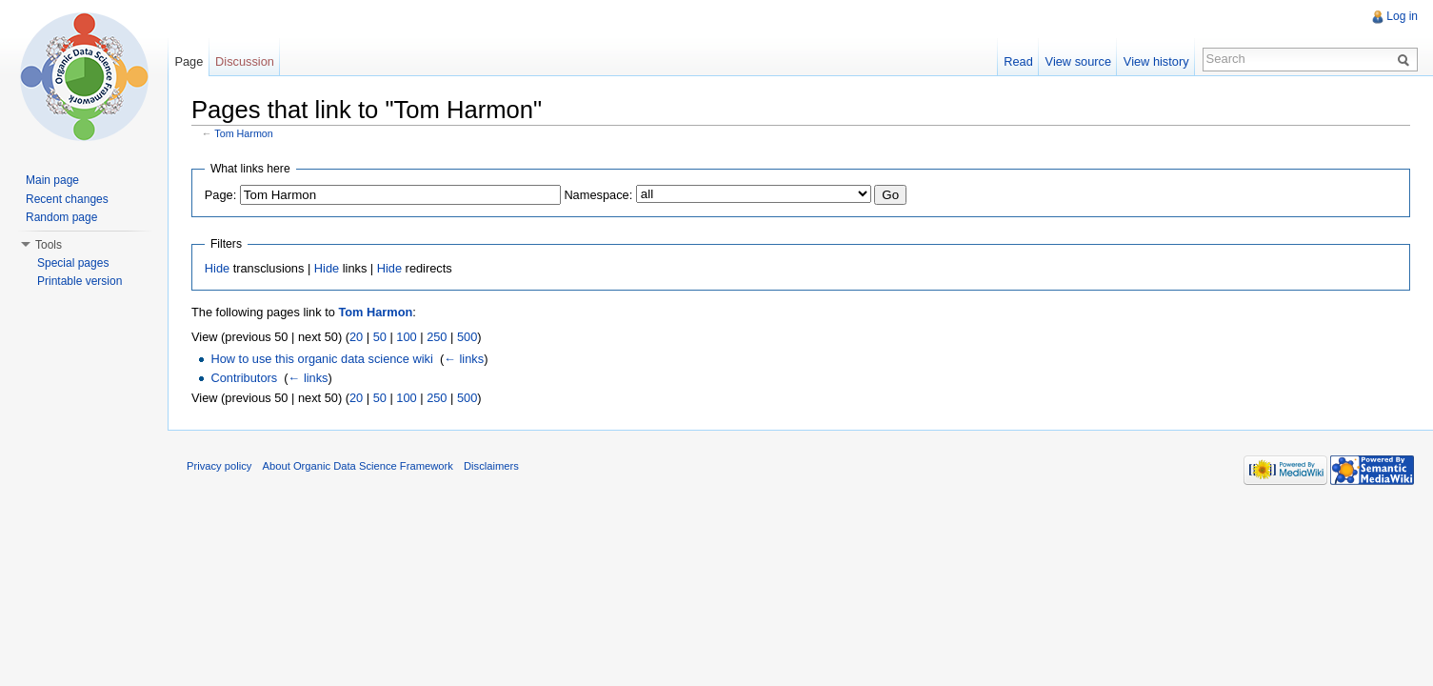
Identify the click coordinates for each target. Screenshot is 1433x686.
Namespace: (598, 195)
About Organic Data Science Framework (358, 466)
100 (406, 337)
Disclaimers (491, 466)
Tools (48, 245)
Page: (220, 195)
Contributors (243, 378)
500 (467, 337)
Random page (61, 217)
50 (380, 337)
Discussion (244, 61)
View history (1156, 61)
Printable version (79, 281)
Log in (1402, 16)
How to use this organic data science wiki (321, 359)
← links (464, 359)
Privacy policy (219, 466)
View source (1078, 61)
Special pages (73, 263)
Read (1018, 61)
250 (437, 337)
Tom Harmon (243, 133)
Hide (217, 268)
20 (356, 337)
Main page (52, 180)
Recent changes (67, 199)
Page (188, 61)
